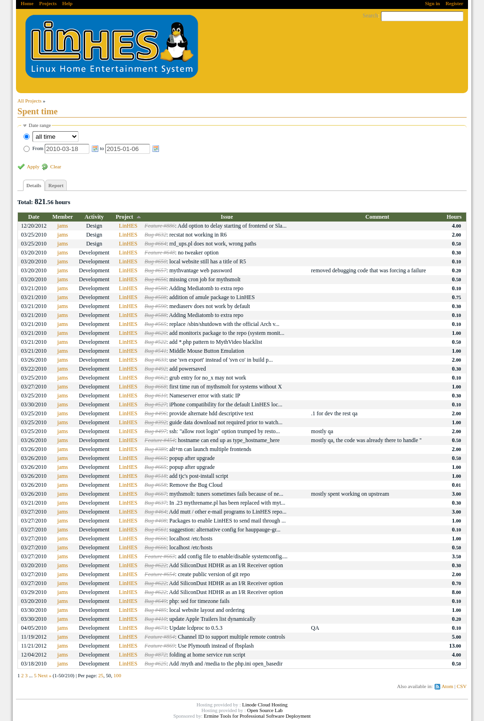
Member (62, 217)
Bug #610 (155, 395)
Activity (94, 217)
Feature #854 (159, 637)
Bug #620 (155, 333)
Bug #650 (155, 261)
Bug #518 (155, 476)
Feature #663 (159, 556)
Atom (447, 686)
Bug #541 (155, 351)
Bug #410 (155, 619)
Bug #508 (155, 297)
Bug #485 (155, 610)
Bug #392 (155, 422)
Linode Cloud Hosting (265, 704)
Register (454, 3)
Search (370, 15)
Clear (55, 166)
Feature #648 (159, 252)
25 (100, 675)
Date (34, 217)
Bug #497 (155, 431)
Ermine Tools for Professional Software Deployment (257, 716)
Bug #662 (155, 377)
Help (67, 3)
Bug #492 (155, 368)
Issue (227, 217)
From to (95, 148)
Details (33, 185)
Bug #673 (155, 628)
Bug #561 (155, 529)
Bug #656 (155, 279)
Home (27, 3)
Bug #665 (155, 458)
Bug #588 (155, 288)
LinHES (128, 225)
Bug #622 (155, 565)
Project (124, 217)
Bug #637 (155, 502)
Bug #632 (155, 234)
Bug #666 (155, 538)
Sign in (432, 3)
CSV (462, 686)
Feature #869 (159, 645)
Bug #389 (155, 449)
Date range (40, 125)
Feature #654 (159, 574)
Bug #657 (155, 270)
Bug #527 (155, 404)
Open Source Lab (265, 710)
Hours (454, 217)
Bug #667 (155, 494)
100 (117, 675)
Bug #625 (155, 663)
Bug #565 (155, 324)
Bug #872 (155, 654)
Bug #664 (155, 243)
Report (55, 185)
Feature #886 (159, 225)
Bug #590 (155, 306)
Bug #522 (155, 342)
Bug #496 (155, 413)
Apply (33, 166)
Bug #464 (155, 511)
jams (62, 225)
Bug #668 (155, 386)
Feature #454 (159, 440)
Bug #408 (155, 520)
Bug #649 (155, 601)
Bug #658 (155, 485)
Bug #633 (155, 360)
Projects (47, 3)
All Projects (29, 100)
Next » (44, 675)
